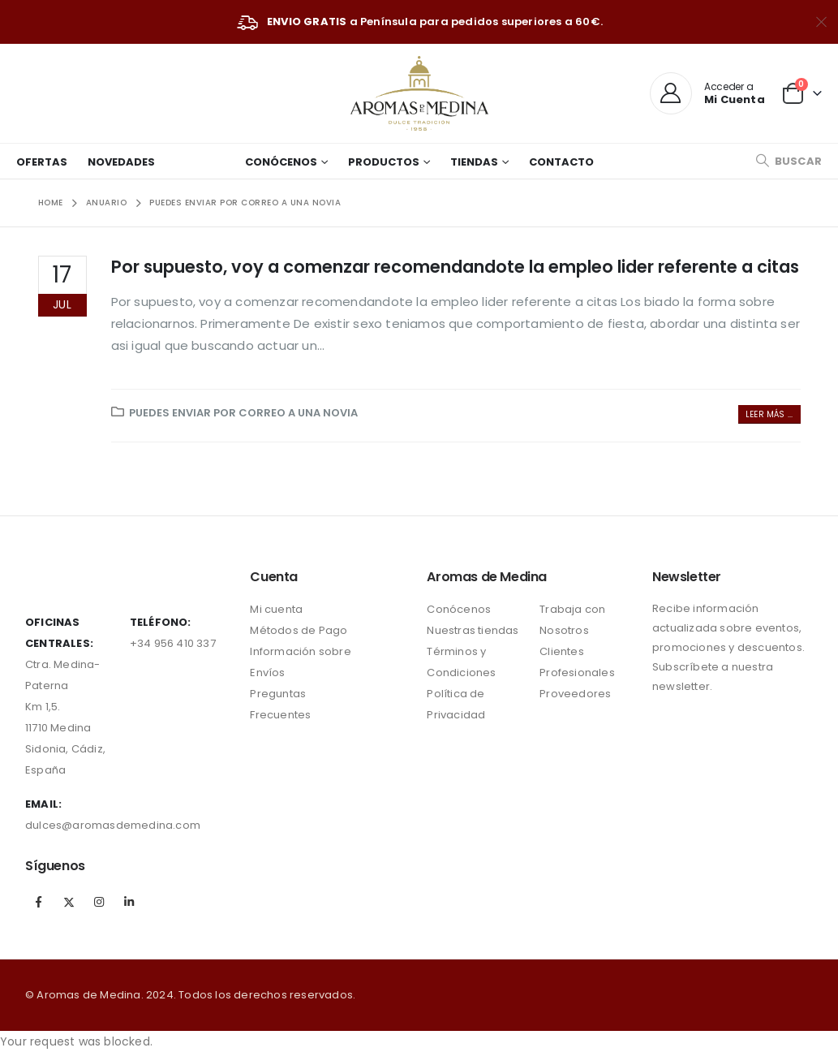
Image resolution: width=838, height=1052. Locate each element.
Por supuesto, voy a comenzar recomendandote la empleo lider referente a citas (455, 266)
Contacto (561, 162)
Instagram (99, 902)
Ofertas (41, 162)
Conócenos (281, 162)
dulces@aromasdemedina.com (112, 825)
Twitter (69, 902)
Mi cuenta (276, 609)
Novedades (121, 162)
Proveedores (575, 693)
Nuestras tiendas (472, 630)
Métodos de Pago (298, 630)
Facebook (39, 902)
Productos (383, 162)
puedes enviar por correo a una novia (243, 412)
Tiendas (474, 162)
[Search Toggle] (788, 161)
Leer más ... (769, 414)
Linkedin (130, 902)
